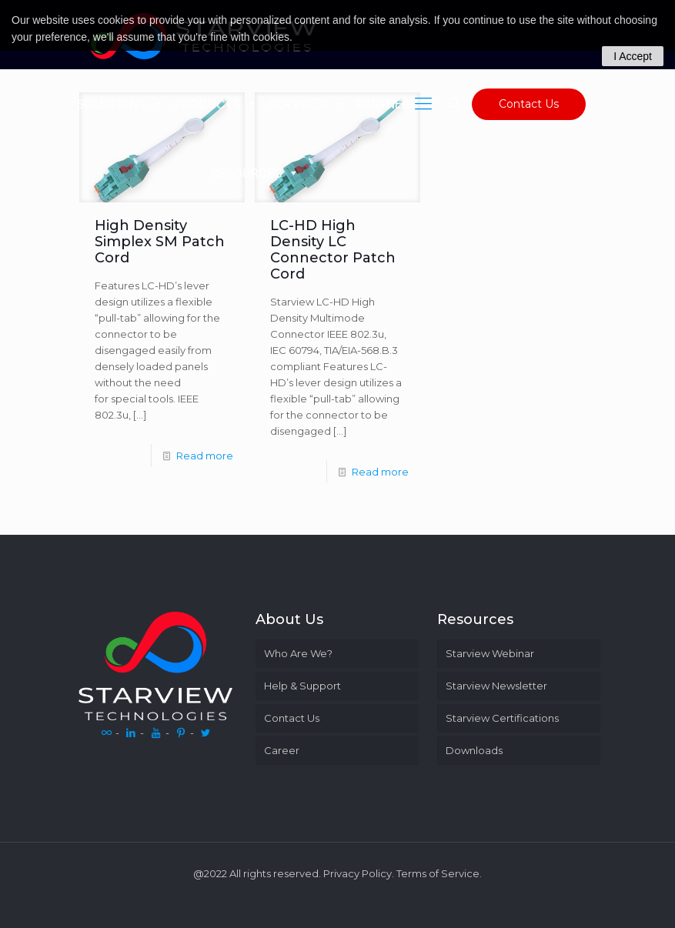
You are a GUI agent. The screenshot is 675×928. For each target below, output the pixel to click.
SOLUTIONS (119, 104)
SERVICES (307, 104)
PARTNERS (395, 104)
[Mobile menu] (423, 104)
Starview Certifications (502, 718)
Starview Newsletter (496, 685)
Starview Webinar (490, 653)
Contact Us (529, 104)
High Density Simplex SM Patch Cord (160, 241)
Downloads (474, 750)
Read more (204, 455)
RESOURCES (255, 173)
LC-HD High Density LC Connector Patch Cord (333, 249)
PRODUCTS (216, 104)
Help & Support (302, 685)
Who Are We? (298, 653)
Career (281, 750)
